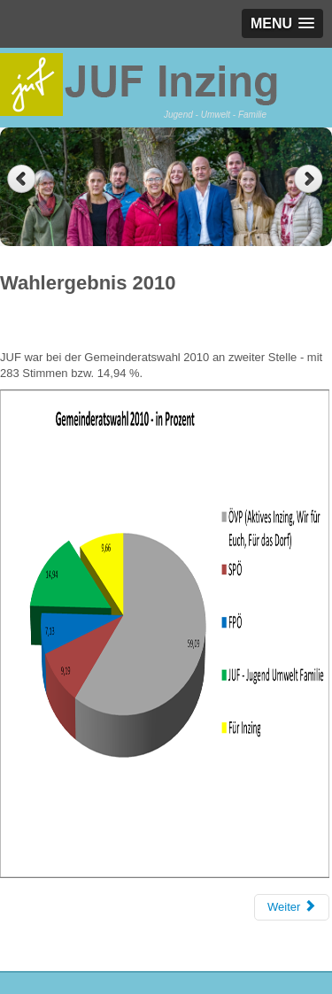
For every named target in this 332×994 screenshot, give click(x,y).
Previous (21, 179)
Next (310, 179)
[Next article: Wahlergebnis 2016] (291, 907)
